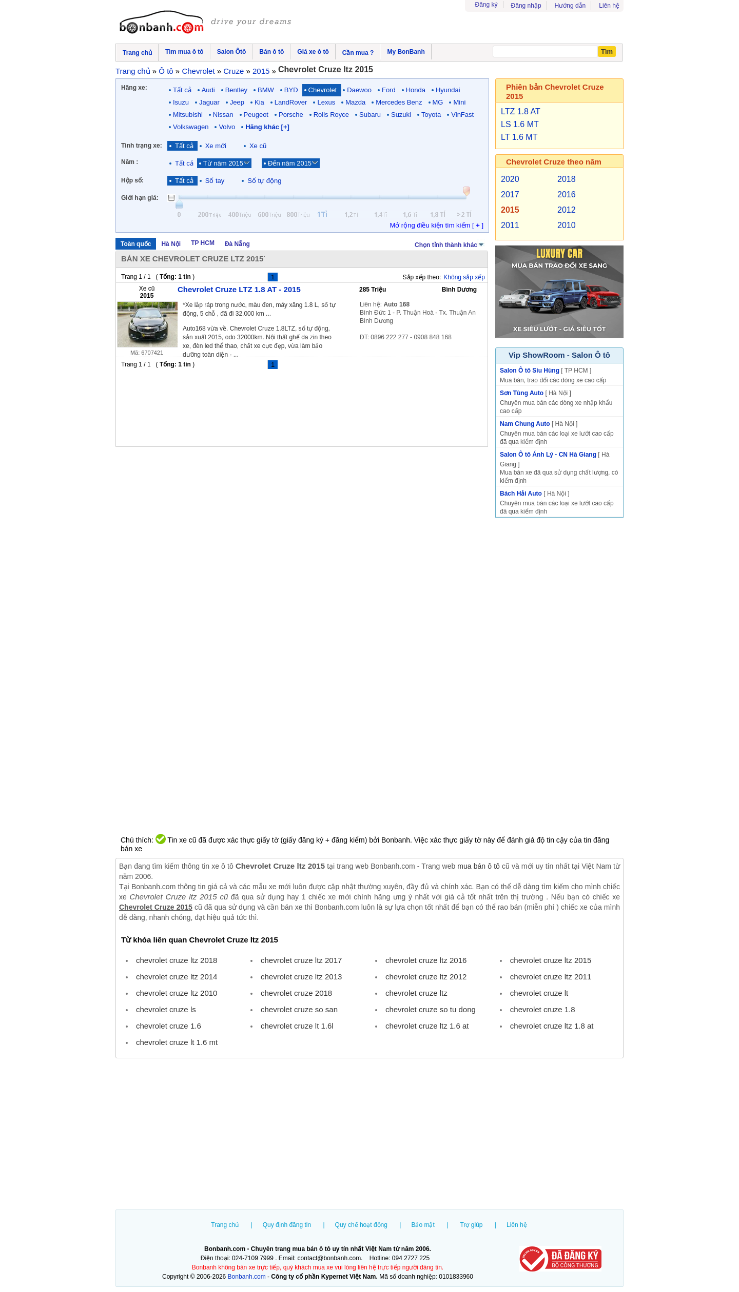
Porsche (291, 114)
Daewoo (359, 90)
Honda (415, 90)
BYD (291, 90)
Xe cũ (257, 146)
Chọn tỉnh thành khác (450, 244)
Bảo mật (422, 1224)
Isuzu (181, 102)
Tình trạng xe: (141, 145)
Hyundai (448, 90)
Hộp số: (132, 180)
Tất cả (182, 90)
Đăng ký (486, 4)
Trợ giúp (471, 1224)
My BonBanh (405, 51)
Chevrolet (322, 90)
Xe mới (215, 146)
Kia (259, 102)
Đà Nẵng (237, 244)
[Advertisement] (369, 1135)
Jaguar (209, 102)
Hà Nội (171, 244)
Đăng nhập (526, 5)
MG (438, 102)
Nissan (223, 114)
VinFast (462, 114)
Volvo (227, 127)
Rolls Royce (331, 114)
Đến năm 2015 (290, 163)
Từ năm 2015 (223, 163)
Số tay (215, 180)
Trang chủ (225, 1224)
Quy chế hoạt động (361, 1224)
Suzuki (401, 114)
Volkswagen (190, 127)
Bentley (236, 90)
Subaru (370, 114)
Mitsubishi (188, 114)
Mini (459, 102)
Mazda (355, 102)
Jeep (237, 102)
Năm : (129, 162)
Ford (389, 90)
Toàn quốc (136, 244)
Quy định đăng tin (287, 1224)
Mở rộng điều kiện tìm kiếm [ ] (436, 225)
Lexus (326, 102)
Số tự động (264, 180)
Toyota (431, 114)
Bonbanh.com (247, 1276)
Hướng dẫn (570, 5)
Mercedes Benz (399, 102)
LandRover (291, 102)
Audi (208, 90)
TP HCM (203, 243)
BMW (266, 90)
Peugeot (256, 114)
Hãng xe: (134, 87)
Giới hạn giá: (140, 197)
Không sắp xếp (464, 277)
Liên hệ (609, 5)
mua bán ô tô (478, 866)
